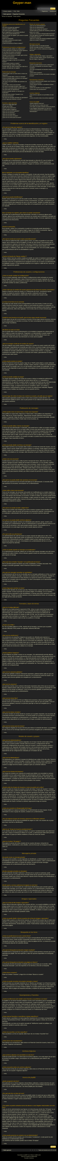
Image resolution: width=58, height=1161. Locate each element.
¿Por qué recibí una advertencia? (10, 89)
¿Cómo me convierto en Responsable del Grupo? (42, 33)
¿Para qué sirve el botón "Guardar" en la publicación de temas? (12, 95)
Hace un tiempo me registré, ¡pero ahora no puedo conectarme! (15, 36)
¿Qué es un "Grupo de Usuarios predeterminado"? (42, 38)
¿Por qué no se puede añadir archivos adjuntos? (14, 88)
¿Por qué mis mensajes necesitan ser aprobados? (15, 97)
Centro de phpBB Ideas (29, 1097)
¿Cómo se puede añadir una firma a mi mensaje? (15, 78)
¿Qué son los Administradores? (38, 25)
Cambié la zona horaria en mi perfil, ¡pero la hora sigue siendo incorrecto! (14, 56)
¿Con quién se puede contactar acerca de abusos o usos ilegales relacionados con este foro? (42, 107)
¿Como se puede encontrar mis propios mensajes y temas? (42, 75)
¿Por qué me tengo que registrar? (11, 27)
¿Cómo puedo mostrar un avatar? (11, 63)
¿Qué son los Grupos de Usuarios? (39, 29)
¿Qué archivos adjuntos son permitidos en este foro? (42, 95)
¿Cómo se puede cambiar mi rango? (11, 64)
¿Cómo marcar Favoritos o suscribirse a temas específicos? (41, 85)
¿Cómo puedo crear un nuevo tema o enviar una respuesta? (14, 74)
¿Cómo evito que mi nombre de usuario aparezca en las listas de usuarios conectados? (15, 51)
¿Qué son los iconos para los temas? (11, 117)
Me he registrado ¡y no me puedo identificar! (13, 32)
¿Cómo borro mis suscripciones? (38, 89)
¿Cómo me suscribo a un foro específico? (40, 87)
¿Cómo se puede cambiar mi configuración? (13, 49)
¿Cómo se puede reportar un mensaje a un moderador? (13, 91)
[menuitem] (14, 11)
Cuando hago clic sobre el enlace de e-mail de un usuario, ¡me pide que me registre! (15, 67)
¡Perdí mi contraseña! (7, 38)
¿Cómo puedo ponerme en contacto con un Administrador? (41, 110)
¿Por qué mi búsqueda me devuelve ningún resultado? (41, 67)
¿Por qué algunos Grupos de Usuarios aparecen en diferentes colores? (42, 36)
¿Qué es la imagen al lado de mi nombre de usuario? (13, 60)
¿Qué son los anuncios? (8, 112)
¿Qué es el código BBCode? (9, 104)
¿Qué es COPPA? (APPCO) (9, 29)
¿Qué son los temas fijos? (9, 114)
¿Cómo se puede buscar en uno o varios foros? (42, 64)
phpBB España (34, 1156)
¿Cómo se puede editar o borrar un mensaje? (14, 76)
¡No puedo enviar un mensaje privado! (39, 45)
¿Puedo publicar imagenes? (9, 109)
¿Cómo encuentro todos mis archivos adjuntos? (42, 98)
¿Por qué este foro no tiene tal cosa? (39, 105)
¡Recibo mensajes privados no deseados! (40, 47)
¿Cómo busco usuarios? (36, 72)
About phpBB (28, 1086)
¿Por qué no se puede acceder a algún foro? (13, 86)
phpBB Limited (16, 1084)
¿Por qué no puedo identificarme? (11, 33)
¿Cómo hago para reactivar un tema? (11, 99)
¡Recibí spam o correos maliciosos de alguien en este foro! (42, 49)
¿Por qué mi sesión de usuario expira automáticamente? (11, 40)
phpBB (40, 336)
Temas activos (16, 16)
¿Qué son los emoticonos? (9, 107)
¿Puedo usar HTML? (7, 106)
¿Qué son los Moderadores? (37, 27)
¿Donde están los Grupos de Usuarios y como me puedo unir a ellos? (42, 31)
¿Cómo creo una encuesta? (9, 80)
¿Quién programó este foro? (37, 103)
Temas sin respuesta (7, 16)
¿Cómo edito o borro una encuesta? (11, 84)
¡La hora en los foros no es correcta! (11, 53)
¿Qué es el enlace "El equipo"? (37, 40)
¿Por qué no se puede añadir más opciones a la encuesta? (14, 82)
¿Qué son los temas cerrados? (10, 115)
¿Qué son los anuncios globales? (10, 111)
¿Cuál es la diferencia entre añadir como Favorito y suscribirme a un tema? (43, 82)
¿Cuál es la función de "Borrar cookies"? (12, 43)
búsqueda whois (33, 1112)
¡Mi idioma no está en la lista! (9, 58)
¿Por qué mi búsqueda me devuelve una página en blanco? (43, 70)
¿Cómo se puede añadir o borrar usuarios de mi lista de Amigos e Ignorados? (42, 58)
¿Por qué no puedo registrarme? (10, 30)
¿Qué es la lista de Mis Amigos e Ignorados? (41, 56)
